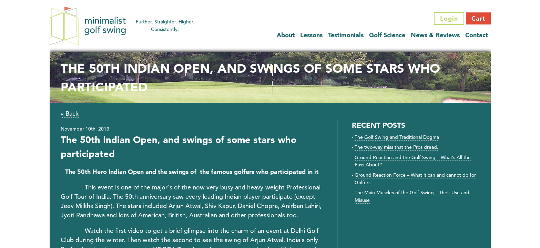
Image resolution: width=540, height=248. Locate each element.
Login (449, 18)
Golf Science (387, 35)
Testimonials (346, 35)
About (286, 35)
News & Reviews (435, 35)
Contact (476, 35)
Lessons (311, 35)
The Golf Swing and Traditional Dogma (397, 137)
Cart (478, 18)
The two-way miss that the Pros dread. (396, 147)
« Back (70, 113)
